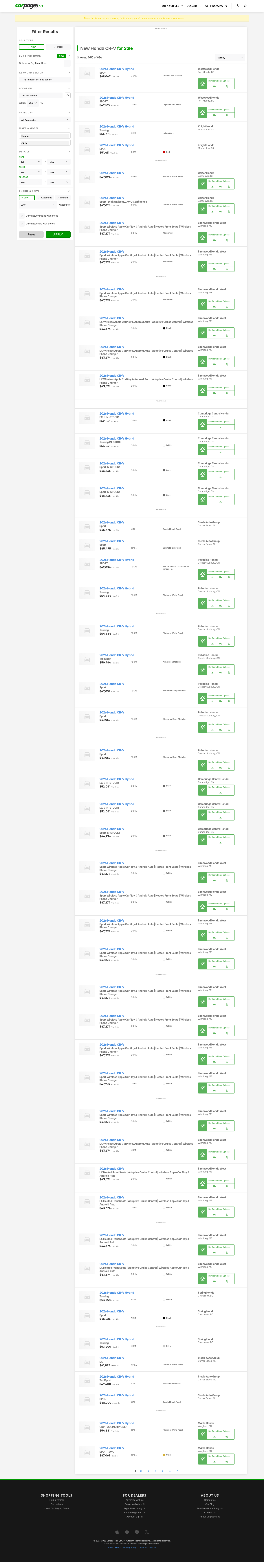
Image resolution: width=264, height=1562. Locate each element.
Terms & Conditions (147, 1547)
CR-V (45, 143)
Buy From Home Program (210, 1508)
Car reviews (56, 1504)
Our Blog (209, 1504)
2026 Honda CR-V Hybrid (117, 69)
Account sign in (134, 1516)
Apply (58, 234)
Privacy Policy (114, 1547)
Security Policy (129, 1547)
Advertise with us (135, 1500)
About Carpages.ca (210, 1516)
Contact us (210, 1500)
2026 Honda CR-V (112, 173)
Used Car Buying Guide (57, 1508)
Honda (45, 136)
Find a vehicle (57, 1500)
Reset (31, 234)
